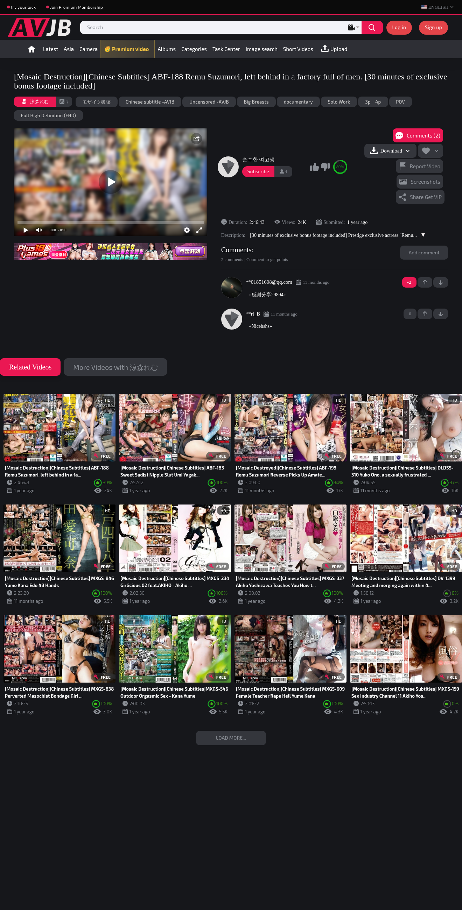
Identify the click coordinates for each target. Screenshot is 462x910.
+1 (425, 282)
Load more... (231, 738)
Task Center (226, 49)
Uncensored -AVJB (209, 102)
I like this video (314, 166)
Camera (88, 49)
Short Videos (298, 49)
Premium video (130, 49)
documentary (298, 102)
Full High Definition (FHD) (48, 115)
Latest (50, 49)
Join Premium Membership (76, 7)
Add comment (424, 252)
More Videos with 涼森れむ (115, 367)
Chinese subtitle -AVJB (150, 102)
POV (400, 102)
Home (31, 49)
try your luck (23, 7)
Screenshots (425, 181)
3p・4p (373, 102)
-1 (440, 282)
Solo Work (339, 102)
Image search (262, 49)
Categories (194, 49)
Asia (69, 49)
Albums (167, 49)
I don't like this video (325, 166)
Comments (236, 250)
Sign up (433, 27)
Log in (399, 27)
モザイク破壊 (97, 102)
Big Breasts (256, 102)
